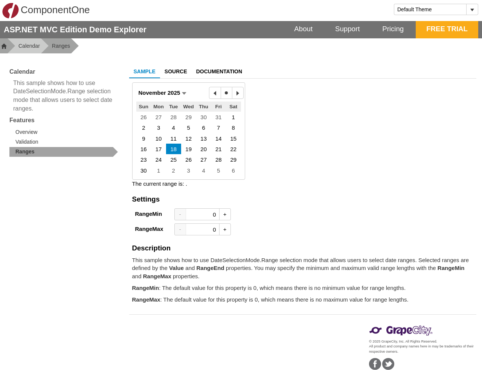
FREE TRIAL (447, 29)
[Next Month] (237, 93)
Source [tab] (176, 71)
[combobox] (430, 9)
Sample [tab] (145, 71)
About (303, 29)
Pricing (393, 29)
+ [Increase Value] (225, 214)
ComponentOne (46, 10)
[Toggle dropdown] (472, 9)
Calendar (29, 46)
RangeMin (148, 214)
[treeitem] (63, 152)
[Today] (226, 93)
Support (347, 29)
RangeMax (149, 229)
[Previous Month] (215, 93)
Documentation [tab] (219, 71)
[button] (162, 93)
